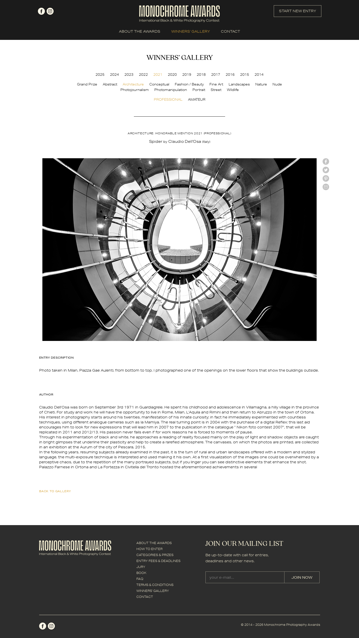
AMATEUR (196, 99)
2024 (114, 74)
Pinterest (326, 178)
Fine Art (216, 84)
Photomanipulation (170, 89)
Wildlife (233, 89)
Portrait (198, 89)
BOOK (141, 573)
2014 (259, 74)
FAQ (139, 579)
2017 (215, 74)
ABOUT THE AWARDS (139, 31)
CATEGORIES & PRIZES (155, 555)
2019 (186, 74)
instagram (50, 11)
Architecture (133, 84)
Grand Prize (87, 84)
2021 (157, 74)
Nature (261, 84)
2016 (230, 74)
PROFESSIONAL (168, 99)
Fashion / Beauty (189, 84)
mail (326, 187)
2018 (201, 74)
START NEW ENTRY (297, 11)
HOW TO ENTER (149, 549)
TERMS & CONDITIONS (155, 585)
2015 (244, 74)
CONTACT (230, 31)
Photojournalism (134, 89)
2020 (172, 74)
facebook (41, 11)
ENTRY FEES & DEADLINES (158, 561)
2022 (143, 74)
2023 (128, 74)
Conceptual (159, 84)
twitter (326, 170)
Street (216, 89)
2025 (99, 74)
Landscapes (239, 84)
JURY (140, 567)
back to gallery (55, 491)
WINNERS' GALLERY (190, 31)
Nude (277, 84)
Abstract (110, 84)
